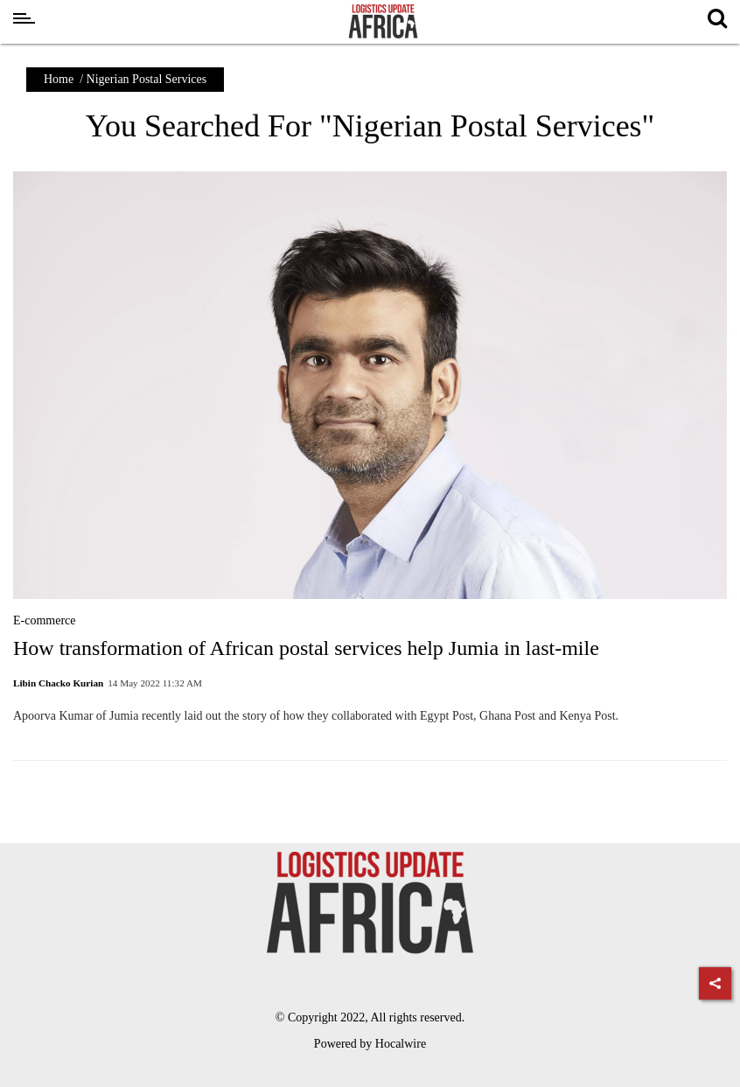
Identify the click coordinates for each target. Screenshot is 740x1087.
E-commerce (44, 620)
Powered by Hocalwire (370, 1043)
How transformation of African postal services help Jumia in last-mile (306, 648)
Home (58, 79)
